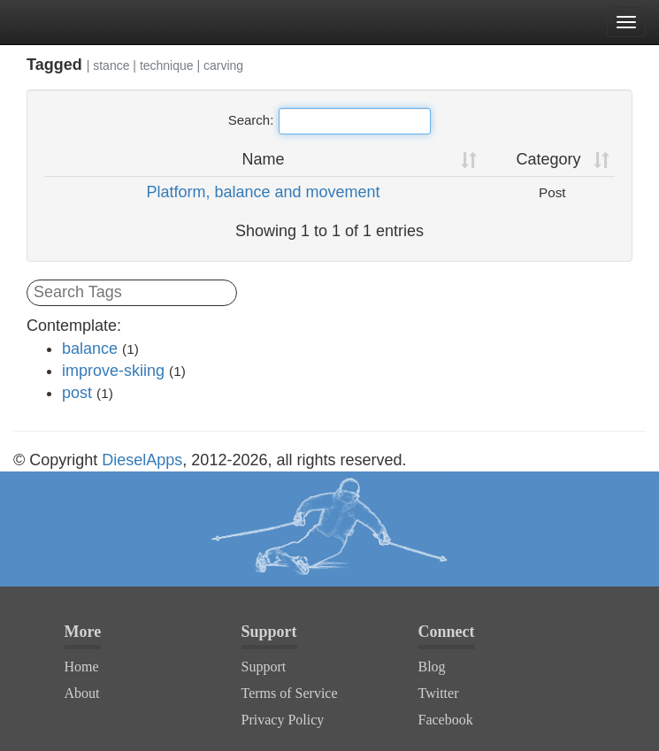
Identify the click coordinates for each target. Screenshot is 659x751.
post (77, 393)
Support (264, 666)
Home (82, 666)
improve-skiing (113, 370)
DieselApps (142, 460)
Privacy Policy (283, 719)
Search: (330, 121)
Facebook (445, 719)
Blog (432, 666)
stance (111, 65)
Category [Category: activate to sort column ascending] (548, 159)
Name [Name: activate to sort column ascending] (263, 159)
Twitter (438, 693)
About (82, 693)
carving (223, 65)
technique (167, 65)
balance (90, 348)
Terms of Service (289, 693)
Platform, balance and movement (262, 192)
